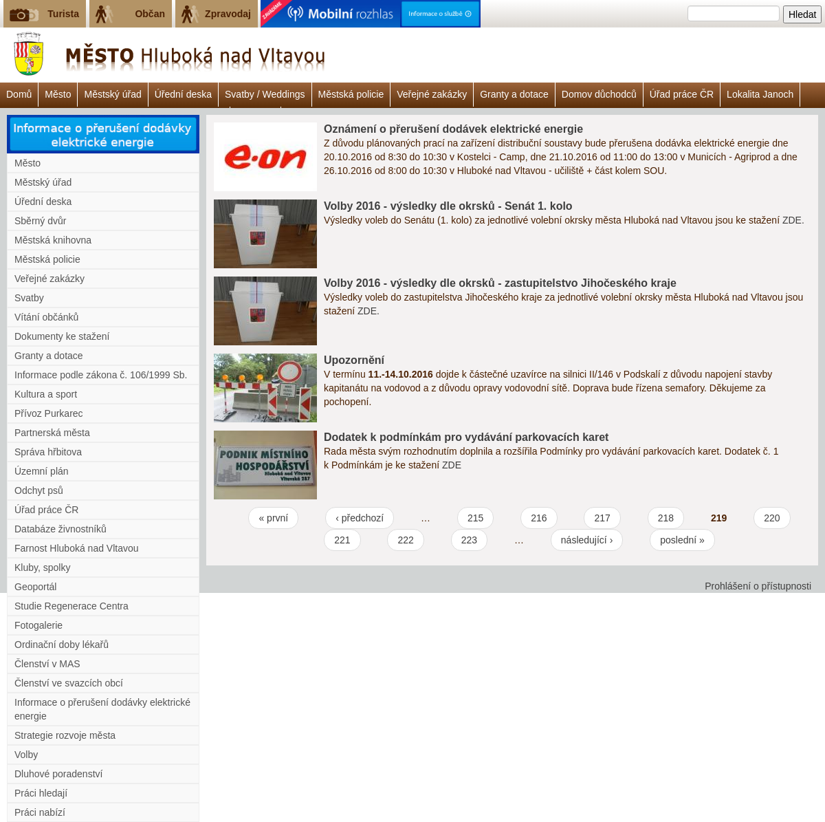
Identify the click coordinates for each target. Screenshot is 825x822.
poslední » (682, 539)
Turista (63, 13)
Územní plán (41, 471)
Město (58, 94)
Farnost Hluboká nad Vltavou (76, 548)
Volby (26, 754)
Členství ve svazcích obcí (68, 683)
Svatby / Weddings (265, 94)
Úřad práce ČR (682, 94)
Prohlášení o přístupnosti (758, 586)
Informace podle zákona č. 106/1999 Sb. (100, 374)
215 (475, 517)
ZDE (451, 465)
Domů (19, 94)
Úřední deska (183, 94)
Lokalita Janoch (760, 94)
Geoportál (35, 586)
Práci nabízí (39, 812)
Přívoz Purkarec (48, 413)
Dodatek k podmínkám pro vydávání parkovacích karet (466, 437)
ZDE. (793, 220)
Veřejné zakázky (432, 94)
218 (666, 517)
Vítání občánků (46, 317)
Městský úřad (112, 94)
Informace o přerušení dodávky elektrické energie (102, 709)
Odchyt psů (38, 490)
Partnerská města (52, 432)
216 (539, 517)
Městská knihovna (52, 240)
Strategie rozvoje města (65, 735)
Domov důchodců (599, 94)
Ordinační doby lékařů (61, 644)
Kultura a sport (45, 394)
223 (469, 539)
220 (772, 517)
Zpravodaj (228, 13)
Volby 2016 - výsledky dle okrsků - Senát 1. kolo (448, 206)
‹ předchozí (360, 517)
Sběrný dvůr (40, 220)
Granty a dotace (514, 94)
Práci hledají (40, 793)
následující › (587, 539)
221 (342, 539)
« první (273, 517)
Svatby (29, 297)
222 (405, 539)
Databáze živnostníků (60, 528)
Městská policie (351, 94)
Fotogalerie (38, 625)
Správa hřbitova (48, 451)
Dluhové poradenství (58, 773)
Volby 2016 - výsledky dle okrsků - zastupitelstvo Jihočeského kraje (500, 283)
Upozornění (354, 360)
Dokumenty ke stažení (62, 336)
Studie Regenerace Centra (71, 606)
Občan (150, 13)
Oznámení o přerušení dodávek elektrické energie (453, 129)
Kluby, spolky (42, 567)
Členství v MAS (47, 663)
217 (602, 517)
